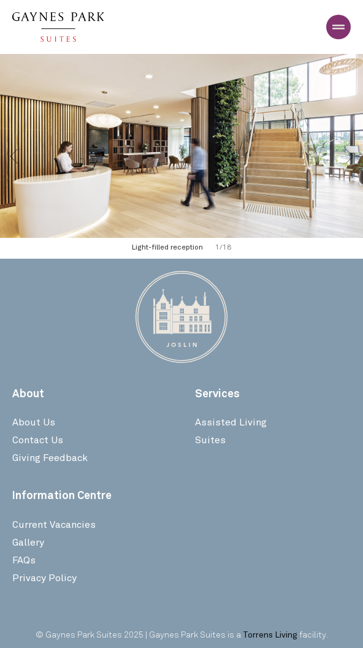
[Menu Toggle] (338, 27)
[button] (13, 156)
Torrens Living (270, 634)
